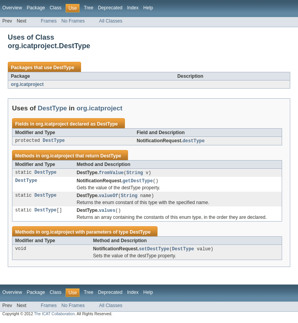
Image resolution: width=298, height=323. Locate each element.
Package (36, 7)
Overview (12, 7)
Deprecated (110, 7)
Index (133, 7)
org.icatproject (27, 84)
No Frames (73, 21)
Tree (89, 7)
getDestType (138, 182)
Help (148, 7)
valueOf (108, 197)
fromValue (111, 173)
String (134, 173)
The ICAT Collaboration (54, 316)
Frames (49, 21)
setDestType (154, 251)
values (107, 212)
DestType (63, 67)
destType (193, 141)
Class (55, 7)
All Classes (110, 21)
